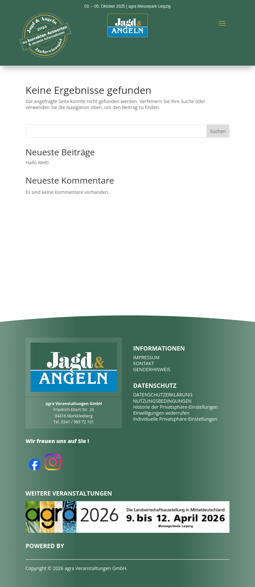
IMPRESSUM (146, 357)
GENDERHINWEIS (151, 369)
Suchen (218, 131)
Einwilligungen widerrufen (161, 413)
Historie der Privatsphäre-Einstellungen (175, 407)
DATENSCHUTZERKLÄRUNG (163, 394)
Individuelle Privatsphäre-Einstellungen (175, 419)
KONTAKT (143, 363)
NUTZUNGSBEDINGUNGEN (162, 401)
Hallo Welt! (37, 162)
